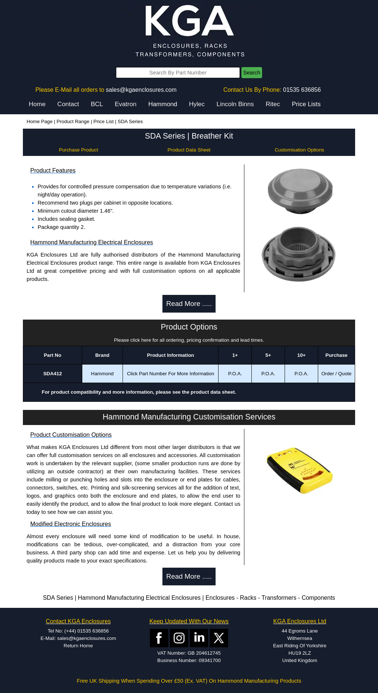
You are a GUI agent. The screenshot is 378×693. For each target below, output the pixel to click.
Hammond (162, 104)
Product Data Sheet (189, 150)
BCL (97, 104)
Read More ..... (189, 303)
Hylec (197, 104)
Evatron (126, 104)
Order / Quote (337, 373)
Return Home (78, 645)
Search (251, 73)
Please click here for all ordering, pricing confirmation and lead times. (189, 340)
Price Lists (306, 104)
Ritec (273, 104)
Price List (103, 121)
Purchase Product (78, 150)
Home (37, 104)
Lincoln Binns (235, 104)
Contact (68, 104)
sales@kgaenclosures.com (141, 90)
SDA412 (52, 373)
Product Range (72, 121)
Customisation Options (299, 150)
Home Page (39, 121)
